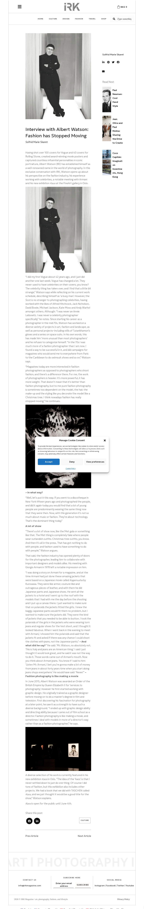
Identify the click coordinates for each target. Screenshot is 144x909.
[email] (63, 886)
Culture (85, 820)
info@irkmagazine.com (29, 885)
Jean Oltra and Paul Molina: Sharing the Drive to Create (117, 131)
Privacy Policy (123, 899)
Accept (48, 461)
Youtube (130, 885)
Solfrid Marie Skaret (113, 54)
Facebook (111, 885)
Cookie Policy (71, 468)
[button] (104, 440)
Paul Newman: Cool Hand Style (117, 98)
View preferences (95, 461)
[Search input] (122, 18)
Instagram (100, 885)
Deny (72, 461)
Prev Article (31, 836)
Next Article (84, 836)
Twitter (121, 885)
